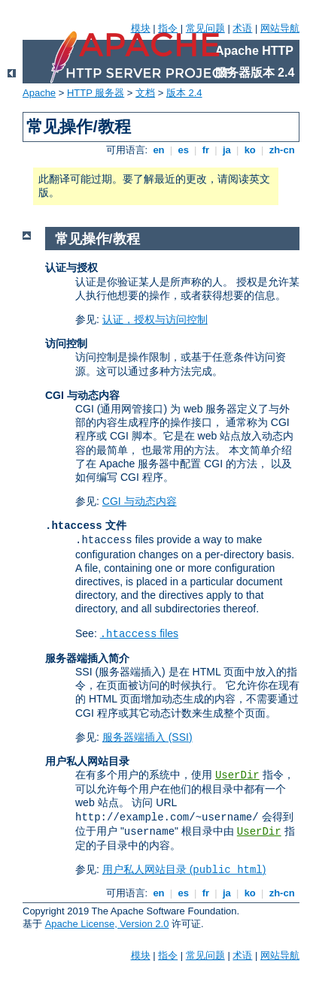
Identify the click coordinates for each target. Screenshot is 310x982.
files (139, 633)
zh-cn (281, 150)
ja (226, 150)
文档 (145, 92)
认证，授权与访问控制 (155, 319)
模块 (140, 28)
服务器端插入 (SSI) (147, 737)
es (183, 150)
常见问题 (205, 28)
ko (250, 150)
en (158, 150)
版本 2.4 (184, 92)
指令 (168, 28)
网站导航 (279, 28)
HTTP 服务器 (95, 92)
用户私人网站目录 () (184, 869)
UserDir (237, 775)
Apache (39, 92)
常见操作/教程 (97, 238)
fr (205, 150)
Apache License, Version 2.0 (107, 923)
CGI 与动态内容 (139, 501)
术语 (242, 28)
